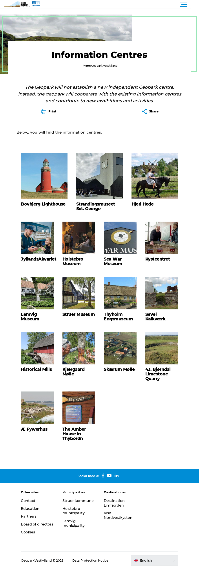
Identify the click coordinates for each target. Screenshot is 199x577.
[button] (119, 4)
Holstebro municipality (74, 519)
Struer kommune (78, 509)
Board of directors (38, 532)
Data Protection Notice (91, 568)
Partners (30, 524)
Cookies (29, 540)
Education (31, 517)
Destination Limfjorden (114, 511)
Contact (29, 509)
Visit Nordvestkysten (118, 523)
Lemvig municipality (74, 531)
